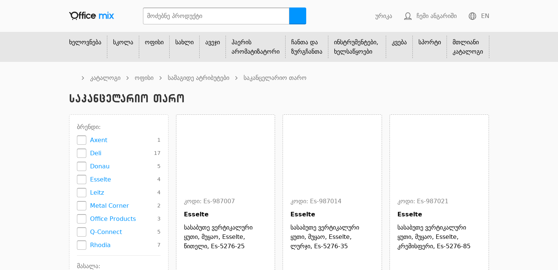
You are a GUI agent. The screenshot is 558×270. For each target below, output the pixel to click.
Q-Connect (106, 232)
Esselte (100, 179)
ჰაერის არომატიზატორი (256, 47)
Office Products (113, 218)
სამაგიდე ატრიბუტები (198, 77)
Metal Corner (109, 205)
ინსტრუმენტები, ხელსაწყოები (356, 47)
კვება (399, 42)
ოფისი (154, 42)
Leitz (97, 192)
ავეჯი (212, 42)
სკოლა (123, 42)
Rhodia (100, 245)
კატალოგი (105, 77)
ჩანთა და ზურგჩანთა (306, 47)
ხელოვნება (85, 42)
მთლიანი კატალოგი (468, 47)
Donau (100, 166)
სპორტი (429, 42)
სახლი (184, 42)
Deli (95, 153)
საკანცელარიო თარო (275, 77)
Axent (98, 140)
